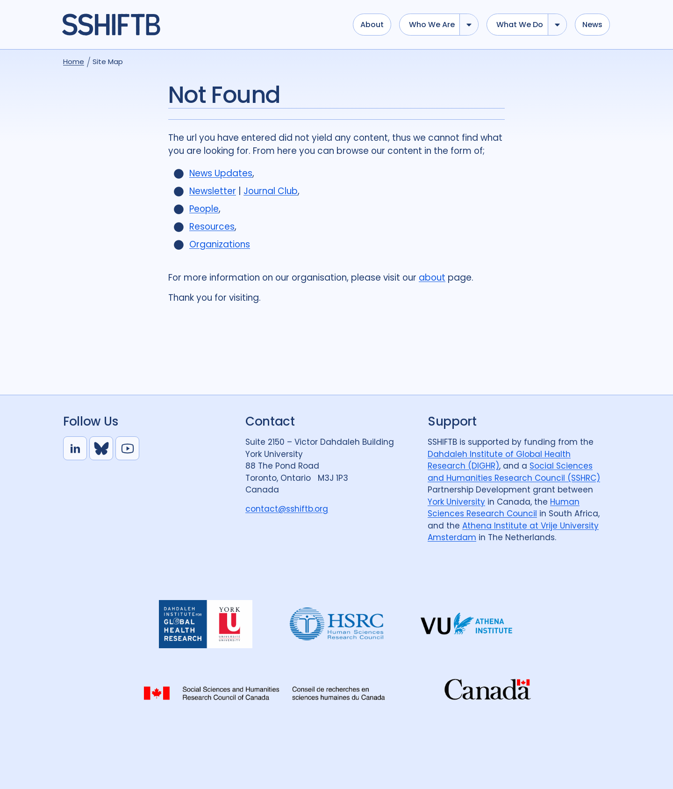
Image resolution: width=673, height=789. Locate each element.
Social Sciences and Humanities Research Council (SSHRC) (514, 472)
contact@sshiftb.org (286, 508)
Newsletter (212, 191)
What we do (519, 24)
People (204, 209)
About (372, 24)
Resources (212, 226)
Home (73, 61)
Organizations (219, 244)
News (592, 24)
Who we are (432, 24)
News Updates (220, 173)
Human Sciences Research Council (504, 508)
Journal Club (270, 191)
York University (456, 501)
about (432, 277)
